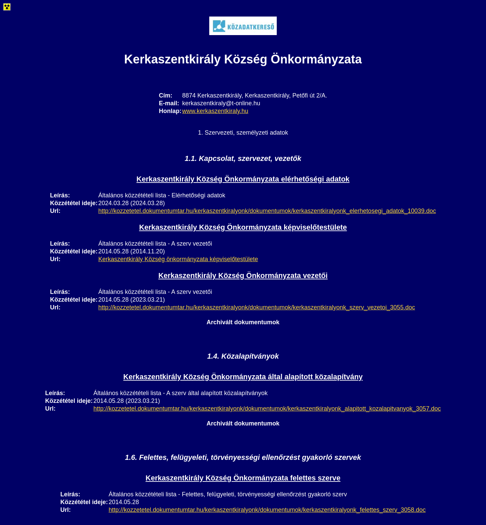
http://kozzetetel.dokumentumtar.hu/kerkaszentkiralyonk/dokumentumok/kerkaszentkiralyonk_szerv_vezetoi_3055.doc (256, 307)
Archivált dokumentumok (243, 322)
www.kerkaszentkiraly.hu (215, 111)
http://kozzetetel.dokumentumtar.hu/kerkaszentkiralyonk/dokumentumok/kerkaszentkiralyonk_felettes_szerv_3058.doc (267, 509)
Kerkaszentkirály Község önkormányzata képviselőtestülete (178, 259)
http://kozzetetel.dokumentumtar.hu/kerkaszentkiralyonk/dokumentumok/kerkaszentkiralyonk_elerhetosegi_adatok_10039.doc (267, 211)
